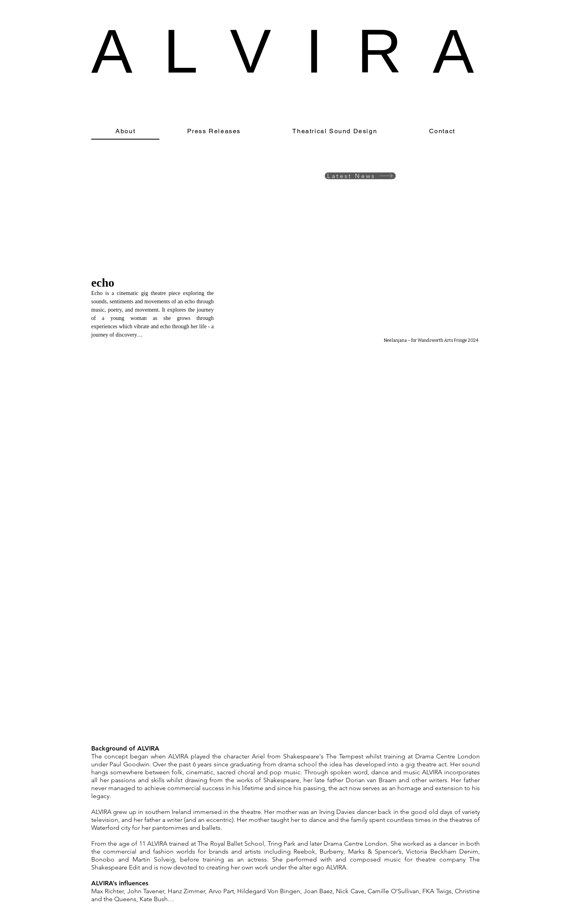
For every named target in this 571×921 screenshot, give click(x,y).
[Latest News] (360, 175)
